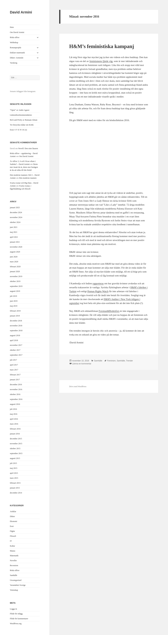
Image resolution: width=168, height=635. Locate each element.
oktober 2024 (15, 222)
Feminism (111, 361)
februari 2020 (15, 266)
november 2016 (16, 389)
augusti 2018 (15, 335)
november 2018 (16, 325)
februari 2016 (15, 429)
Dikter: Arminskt (16, 58)
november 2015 (16, 443)
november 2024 (16, 217)
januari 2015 (15, 488)
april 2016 (14, 419)
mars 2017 (14, 370)
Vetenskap (14, 590)
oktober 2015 (15, 448)
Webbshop (14, 42)
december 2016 (16, 384)
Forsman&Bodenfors (109, 311)
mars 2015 (14, 478)
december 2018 (16, 321)
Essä (11, 526)
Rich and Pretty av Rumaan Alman (23, 120)
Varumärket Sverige (18, 585)
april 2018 (14, 340)
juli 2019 (13, 296)
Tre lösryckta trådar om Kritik (21, 125)
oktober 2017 (15, 350)
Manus (12, 551)
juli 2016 (13, 409)
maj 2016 (13, 414)
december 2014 (16, 493)
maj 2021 (13, 232)
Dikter (12, 516)
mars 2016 (14, 424)
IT (11, 541)
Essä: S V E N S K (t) (18, 130)
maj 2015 (13, 468)
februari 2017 (15, 375)
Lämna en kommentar (81, 364)
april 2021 (14, 237)
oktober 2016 (15, 394)
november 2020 (16, 247)
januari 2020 (15, 271)
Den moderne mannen (27, 178)
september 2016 (16, 399)
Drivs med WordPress (77, 386)
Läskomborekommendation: (21, 115)
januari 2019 (15, 316)
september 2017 (16, 355)
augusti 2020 (15, 252)
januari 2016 (15, 434)
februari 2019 (15, 311)
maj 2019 (13, 306)
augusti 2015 (15, 458)
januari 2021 (15, 242)
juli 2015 (13, 463)
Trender (129, 361)
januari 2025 (15, 207)
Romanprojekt (15, 47)
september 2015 (16, 453)
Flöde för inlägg (16, 614)
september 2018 (16, 330)
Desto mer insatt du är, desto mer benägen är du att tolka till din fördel (24, 167)
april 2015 (14, 473)
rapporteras (98, 283)
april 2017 (14, 365)
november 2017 (16, 345)
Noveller (13, 560)
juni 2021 (13, 227)
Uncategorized (15, 580)
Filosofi (13, 536)
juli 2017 (13, 360)
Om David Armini (17, 32)
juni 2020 (13, 257)
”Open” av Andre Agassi (19, 110)
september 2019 (16, 286)
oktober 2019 (15, 281)
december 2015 (16, 438)
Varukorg (13, 63)
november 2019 (16, 276)
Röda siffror (14, 37)
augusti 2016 (15, 404)
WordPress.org (15, 623)
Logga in (13, 609)
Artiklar (13, 511)
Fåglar (12, 531)
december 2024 (16, 212)
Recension (14, 565)
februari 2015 (15, 483)
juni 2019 (13, 301)
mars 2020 (14, 261)
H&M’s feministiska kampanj (101, 46)
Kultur (12, 546)
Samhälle (13, 575)
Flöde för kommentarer (19, 618)
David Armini (21, 12)
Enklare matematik (17, 53)
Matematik (14, 555)
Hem (12, 27)
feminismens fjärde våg (101, 61)
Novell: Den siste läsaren (28, 148)
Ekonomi (13, 521)
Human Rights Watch (97, 291)
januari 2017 (15, 379)
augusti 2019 (15, 291)
